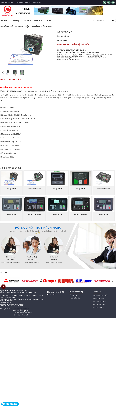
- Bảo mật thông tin (98, 307)
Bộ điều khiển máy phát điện (14, 27)
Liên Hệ (48, 21)
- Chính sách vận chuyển (100, 295)
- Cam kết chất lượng (99, 304)
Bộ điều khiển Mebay (41, 27)
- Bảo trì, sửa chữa (74, 298)
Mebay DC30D (80, 189)
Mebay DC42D (57, 214)
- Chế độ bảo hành (98, 298)
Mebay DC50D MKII (80, 214)
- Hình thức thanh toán (99, 301)
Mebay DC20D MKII (34, 189)
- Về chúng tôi (73, 295)
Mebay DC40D (11, 214)
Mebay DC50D (103, 214)
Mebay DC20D (57, 189)
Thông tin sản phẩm (10, 79)
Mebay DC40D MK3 (103, 189)
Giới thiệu (16, 21)
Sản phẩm (27, 21)
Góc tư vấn (38, 21)
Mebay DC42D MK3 (34, 214)
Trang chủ (5, 21)
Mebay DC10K (11, 189)
